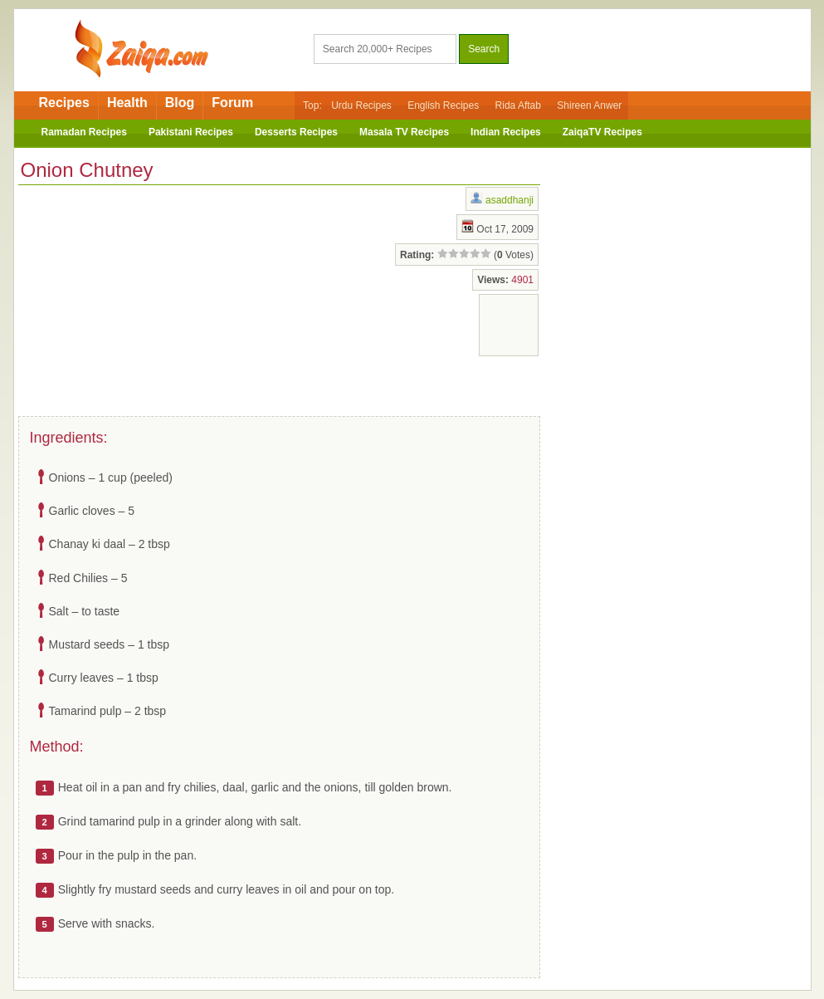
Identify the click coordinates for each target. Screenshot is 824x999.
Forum (232, 102)
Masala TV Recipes (404, 132)
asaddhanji (509, 200)
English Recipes (443, 105)
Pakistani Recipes (191, 132)
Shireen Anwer (589, 105)
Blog (180, 102)
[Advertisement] (151, 297)
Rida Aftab (518, 105)
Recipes (64, 102)
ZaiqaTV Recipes (602, 132)
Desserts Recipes (296, 132)
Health (127, 102)
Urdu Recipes (361, 105)
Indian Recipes (506, 132)
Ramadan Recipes (84, 132)
